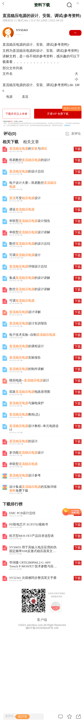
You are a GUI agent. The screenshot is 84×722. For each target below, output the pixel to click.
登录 (11, 121)
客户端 (42, 620)
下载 (77, 149)
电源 (9, 96)
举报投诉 (67, 125)
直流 (25, 96)
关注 (75, 32)
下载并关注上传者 (16, 113)
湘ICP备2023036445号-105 (42, 627)
